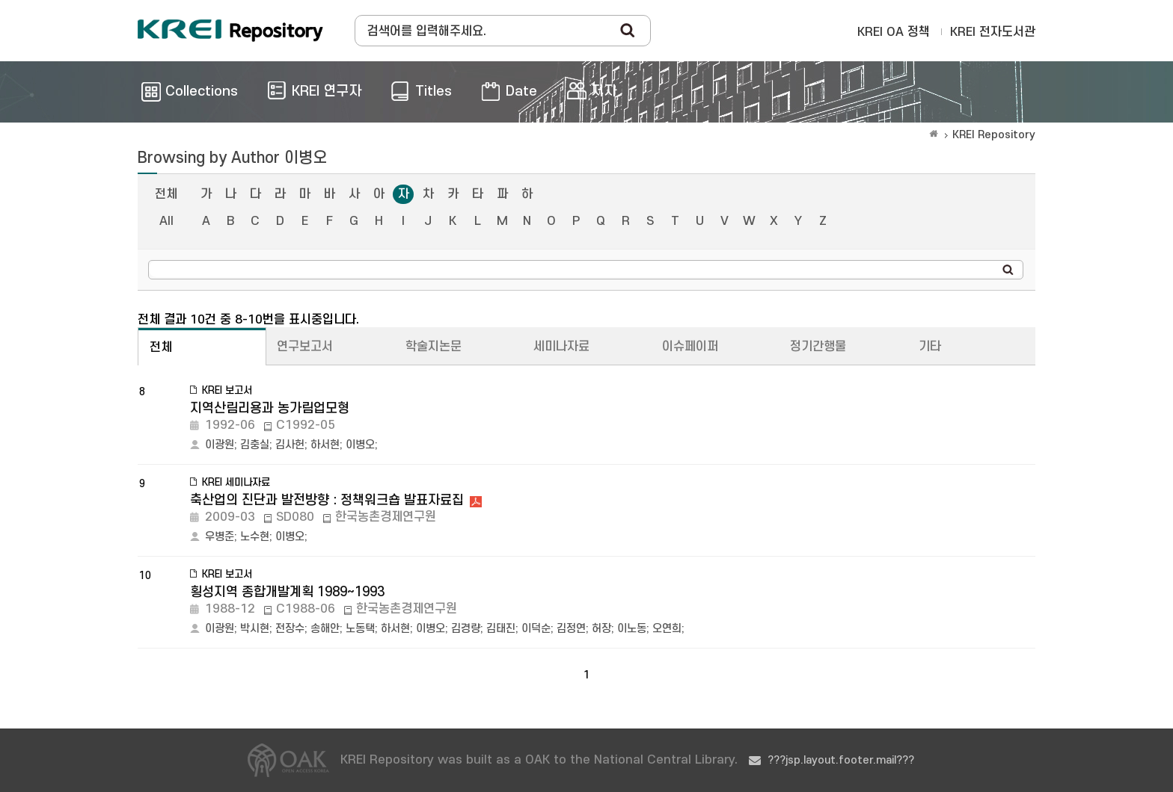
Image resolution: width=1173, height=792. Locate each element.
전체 (166, 194)
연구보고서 (305, 346)
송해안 (325, 628)
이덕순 (536, 628)
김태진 (500, 628)
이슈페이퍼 (690, 346)
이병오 (360, 445)
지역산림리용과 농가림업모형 (269, 408)
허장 (601, 628)
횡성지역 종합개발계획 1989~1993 (287, 592)
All (166, 221)
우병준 (219, 536)
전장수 (289, 628)
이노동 (631, 628)
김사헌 (289, 445)
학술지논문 (433, 346)
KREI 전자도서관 (992, 32)
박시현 (254, 628)
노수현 (254, 536)
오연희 (667, 628)
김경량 (465, 628)
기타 (930, 346)
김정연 (571, 628)
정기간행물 (818, 346)
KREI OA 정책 (893, 32)
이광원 (219, 445)
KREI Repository (993, 135)
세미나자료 (561, 346)
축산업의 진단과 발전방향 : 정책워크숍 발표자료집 (327, 500)
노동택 (360, 628)
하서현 (325, 445)
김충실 (254, 445)
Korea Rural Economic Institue (230, 30)
